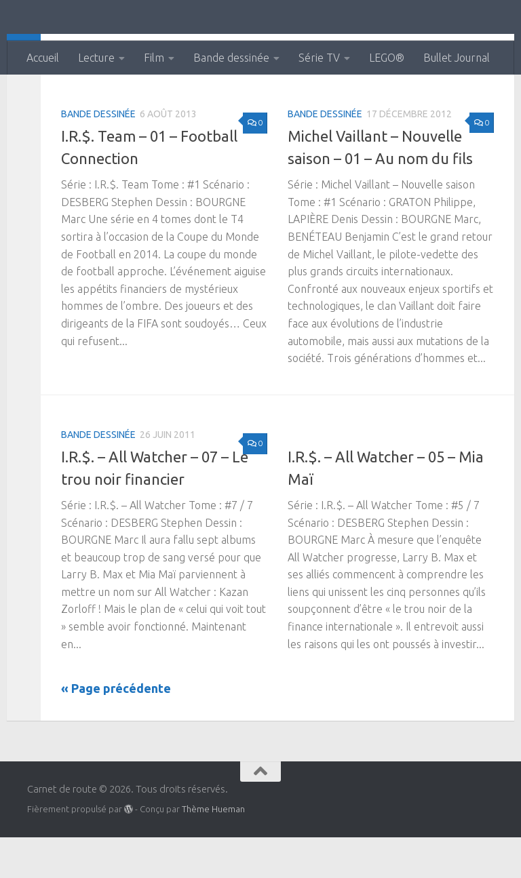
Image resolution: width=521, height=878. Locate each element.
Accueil (42, 58)
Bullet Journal (456, 58)
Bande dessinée (231, 58)
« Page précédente (116, 729)
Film (154, 58)
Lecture (96, 58)
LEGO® (386, 58)
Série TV (319, 58)
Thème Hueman (213, 849)
